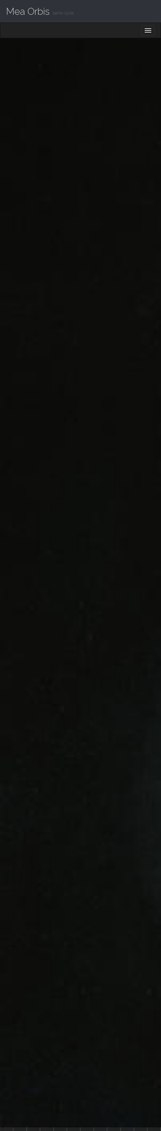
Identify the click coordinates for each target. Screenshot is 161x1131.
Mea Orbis (28, 11)
